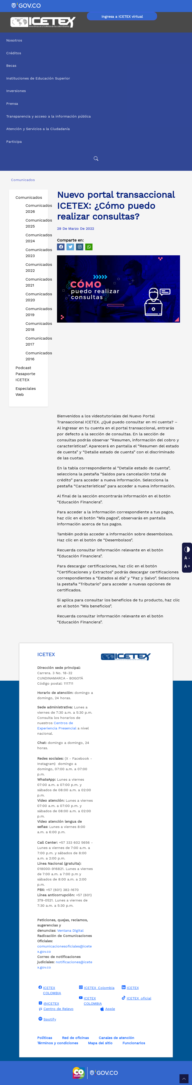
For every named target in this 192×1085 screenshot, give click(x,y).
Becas (11, 66)
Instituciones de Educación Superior (38, 78)
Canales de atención (116, 1038)
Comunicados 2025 (35, 223)
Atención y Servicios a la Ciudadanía (38, 129)
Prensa (12, 104)
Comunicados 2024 (35, 238)
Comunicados (29, 197)
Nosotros (14, 40)
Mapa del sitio (100, 1043)
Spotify (46, 1019)
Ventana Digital (70, 930)
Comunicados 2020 (35, 297)
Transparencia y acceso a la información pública (48, 116)
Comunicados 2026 (35, 208)
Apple (107, 1008)
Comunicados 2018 (35, 326)
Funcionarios (133, 1043)
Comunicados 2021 (35, 282)
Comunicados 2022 (35, 267)
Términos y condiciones (57, 1043)
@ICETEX (48, 1003)
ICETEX (129, 987)
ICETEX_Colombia (96, 987)
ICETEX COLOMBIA (49, 990)
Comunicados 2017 (35, 341)
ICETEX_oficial (135, 998)
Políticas (44, 1038)
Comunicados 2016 (35, 356)
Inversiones (16, 91)
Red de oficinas (75, 1038)
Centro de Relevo (55, 1008)
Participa (14, 142)
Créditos (13, 53)
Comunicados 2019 (35, 311)
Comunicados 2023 (35, 252)
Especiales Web (26, 391)
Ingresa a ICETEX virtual (122, 17)
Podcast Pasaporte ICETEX (25, 373)
